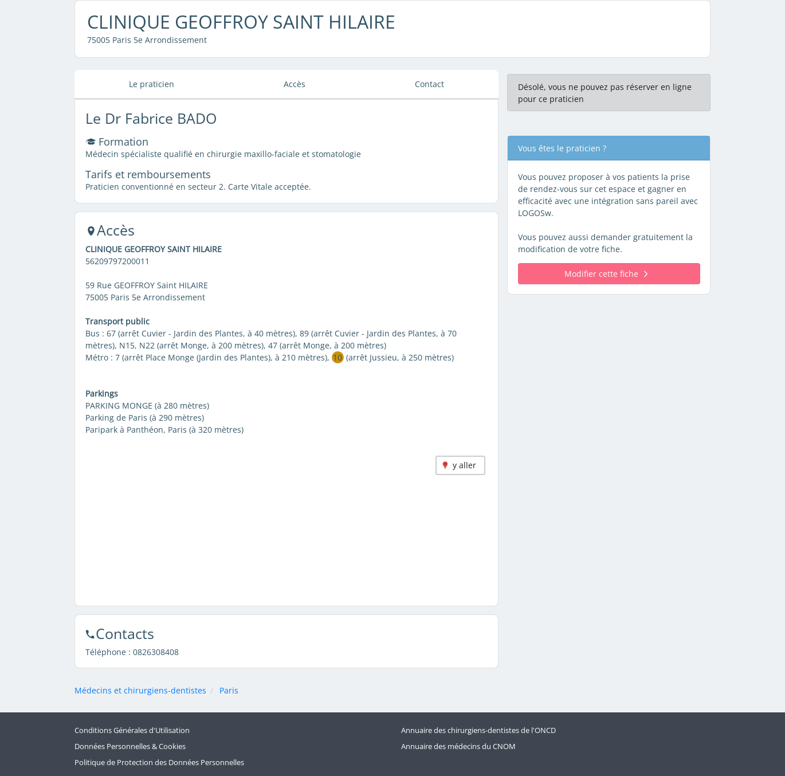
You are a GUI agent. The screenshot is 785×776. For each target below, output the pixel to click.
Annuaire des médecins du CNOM (458, 746)
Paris (228, 690)
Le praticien (151, 84)
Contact (429, 84)
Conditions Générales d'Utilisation (132, 730)
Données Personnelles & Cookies (130, 746)
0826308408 (156, 651)
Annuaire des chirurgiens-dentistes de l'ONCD (478, 730)
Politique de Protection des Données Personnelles (159, 762)
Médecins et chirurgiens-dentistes (140, 690)
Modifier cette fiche (605, 273)
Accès (294, 84)
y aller (464, 465)
